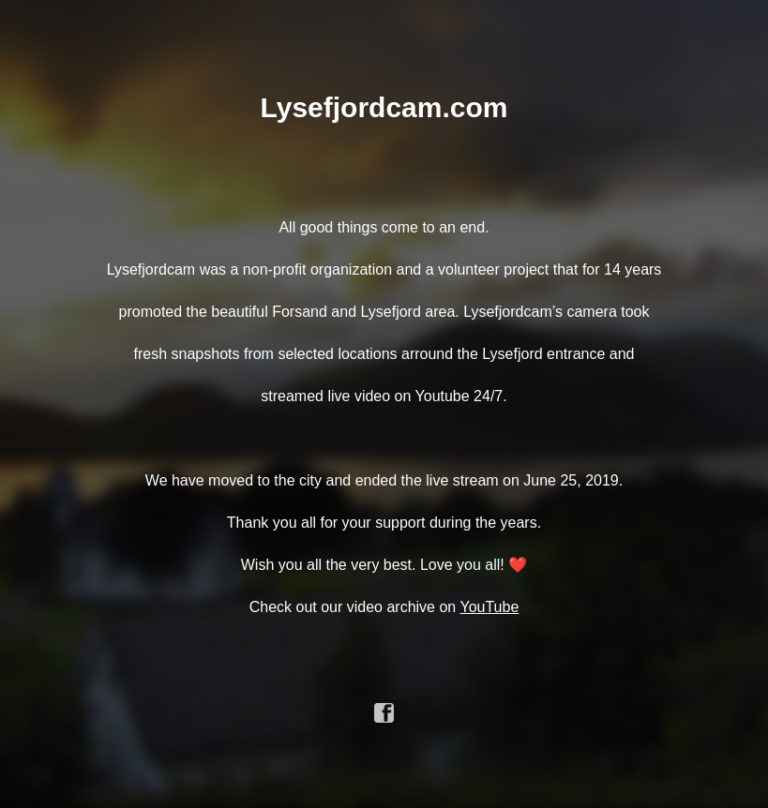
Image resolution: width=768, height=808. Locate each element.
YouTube (489, 607)
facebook (384, 713)
